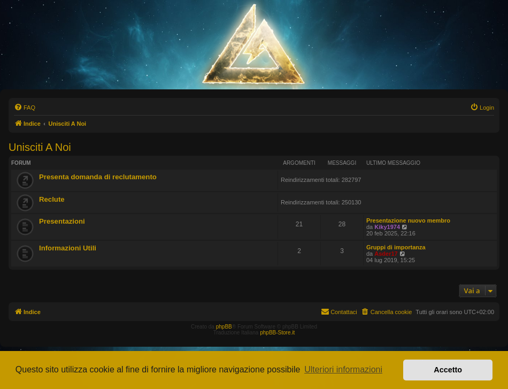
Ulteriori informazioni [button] (343, 369)
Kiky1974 (387, 227)
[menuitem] (24, 107)
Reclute (52, 199)
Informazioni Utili (67, 248)
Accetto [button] (448, 369)
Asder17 (385, 253)
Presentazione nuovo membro (408, 220)
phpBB (224, 327)
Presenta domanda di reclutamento (98, 177)
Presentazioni (62, 221)
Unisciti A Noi (40, 147)
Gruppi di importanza (396, 247)
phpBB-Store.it (277, 332)
